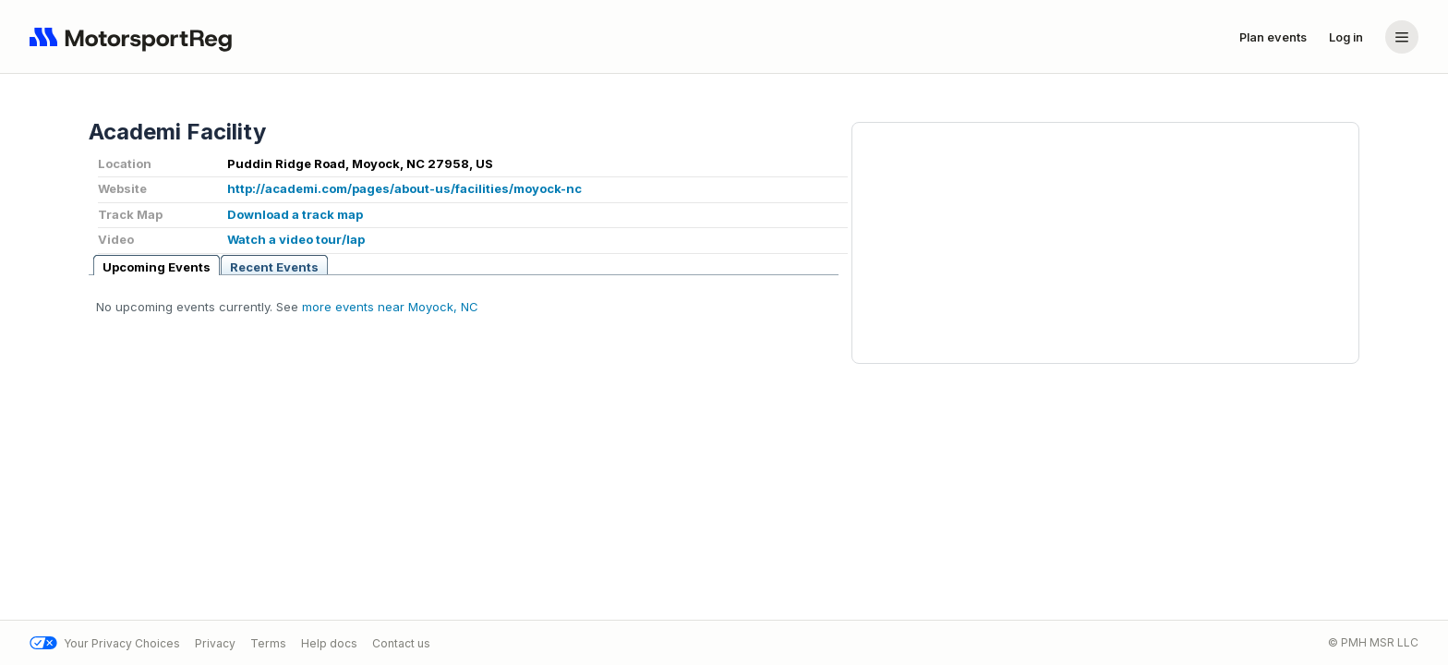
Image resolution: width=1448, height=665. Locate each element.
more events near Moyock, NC (390, 306)
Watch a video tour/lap (296, 239)
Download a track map (295, 214)
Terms (268, 643)
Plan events (1273, 37)
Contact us (401, 643)
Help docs (329, 643)
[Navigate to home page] (135, 36)
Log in (1346, 37)
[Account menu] (1401, 37)
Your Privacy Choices (105, 643)
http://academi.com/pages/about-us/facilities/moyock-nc (404, 188)
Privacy (215, 643)
